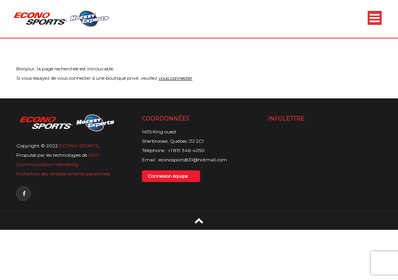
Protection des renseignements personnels (63, 174)
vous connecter (175, 78)
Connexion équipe (168, 176)
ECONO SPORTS (78, 146)
